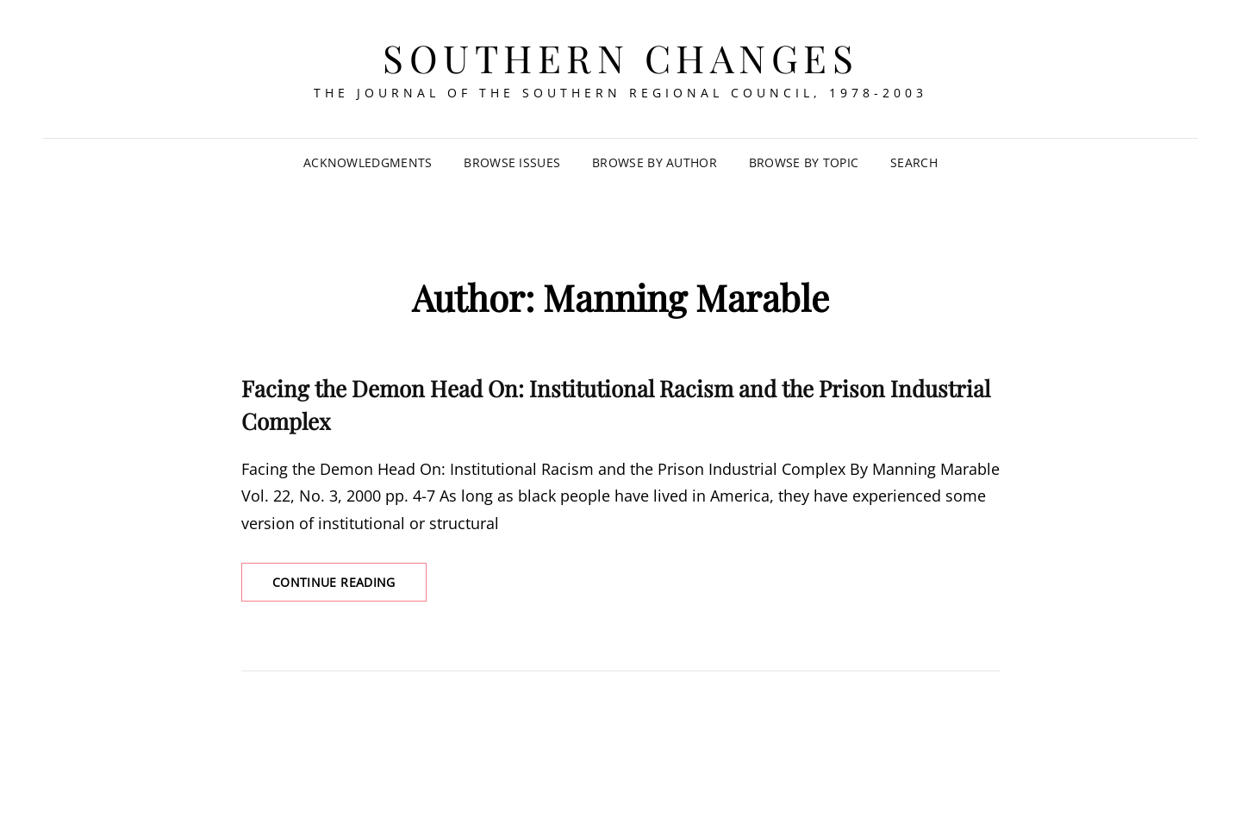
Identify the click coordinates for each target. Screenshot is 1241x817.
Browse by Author (654, 162)
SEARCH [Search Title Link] (914, 162)
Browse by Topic (803, 162)
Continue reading (349, 587)
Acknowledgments (367, 162)
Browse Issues (512, 162)
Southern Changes (620, 57)
